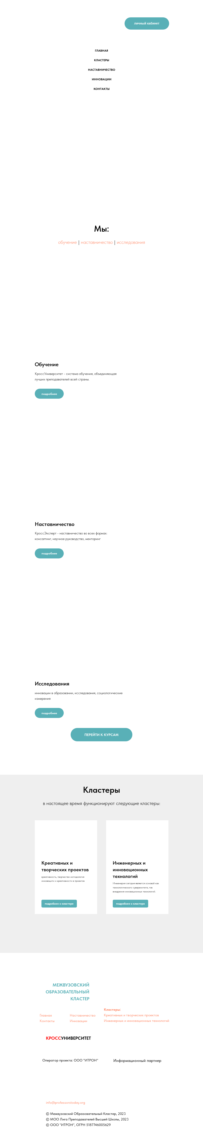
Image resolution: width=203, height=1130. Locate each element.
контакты (102, 89)
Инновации (78, 1021)
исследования (131, 242)
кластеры (101, 60)
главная (101, 50)
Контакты (47, 1021)
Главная (46, 1015)
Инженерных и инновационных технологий (130, 869)
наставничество (101, 69)
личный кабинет (147, 23)
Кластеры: (112, 1009)
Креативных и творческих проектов (131, 1015)
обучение (68, 242)
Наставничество (83, 1015)
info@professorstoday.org (65, 1102)
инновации (101, 79)
